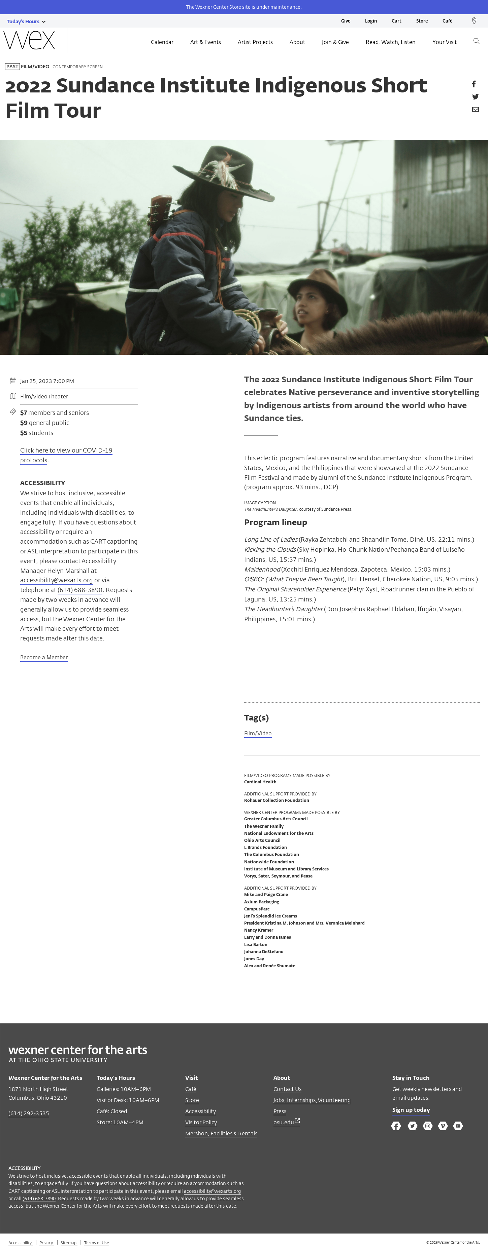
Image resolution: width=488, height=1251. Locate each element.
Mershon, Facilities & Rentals (221, 1134)
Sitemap (69, 1244)
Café (447, 21)
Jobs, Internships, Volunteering (312, 1101)
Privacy (46, 1244)
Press (279, 1112)
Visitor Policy (201, 1123)
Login (371, 21)
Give (345, 21)
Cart (396, 21)
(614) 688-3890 (80, 590)
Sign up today (413, 1112)
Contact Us (287, 1090)
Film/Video (259, 734)
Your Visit (444, 42)
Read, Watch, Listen (391, 42)
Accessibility (200, 1112)
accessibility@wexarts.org (56, 580)
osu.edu (286, 1123)
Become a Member (44, 658)
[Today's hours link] (23, 21)
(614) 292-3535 (28, 1114)
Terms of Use (96, 1244)
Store (422, 21)
